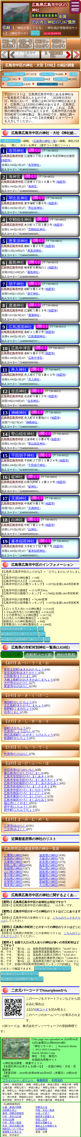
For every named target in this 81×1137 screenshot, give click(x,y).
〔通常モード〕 (10, 141)
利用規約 (57, 1080)
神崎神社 (19, 412)
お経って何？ (42, 1113)
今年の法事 (8, 1119)
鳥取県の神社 (48, 865)
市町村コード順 (39, 655)
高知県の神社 (13, 878)
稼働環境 (42, 1080)
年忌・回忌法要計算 (13, 1125)
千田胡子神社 (23, 455)
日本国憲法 (41, 1128)
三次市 (15, 829)
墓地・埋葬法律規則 (13, 1113)
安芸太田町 (24, 669)
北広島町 (24, 705)
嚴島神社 (16, 262)
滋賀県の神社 (48, 855)
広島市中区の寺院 (33, 79)
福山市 (17, 803)
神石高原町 (29, 735)
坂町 (15, 728)
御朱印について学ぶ (13, 1128)
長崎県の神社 (48, 882)
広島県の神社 (15, 84)
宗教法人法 (41, 1107)
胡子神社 (16, 284)
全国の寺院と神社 (14, 74)
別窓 (41, 628)
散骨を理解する (43, 1122)
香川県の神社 (13, 875)
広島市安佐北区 (30, 780)
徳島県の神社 (48, 872)
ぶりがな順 (12, 655)
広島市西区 (24, 793)
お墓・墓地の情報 (11, 1107)
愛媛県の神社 (48, 875)
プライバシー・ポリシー (18, 1080)
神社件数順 (66, 655)
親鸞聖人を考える (11, 1131)
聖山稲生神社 (23, 434)
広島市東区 (26, 796)
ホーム (35, 33)
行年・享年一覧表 (11, 1122)
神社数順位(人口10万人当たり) (19, 634)
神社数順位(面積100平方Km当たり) (22, 639)
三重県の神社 (13, 855)
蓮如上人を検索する (46, 1125)
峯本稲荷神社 (23, 541)
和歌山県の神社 (14, 865)
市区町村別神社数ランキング (19, 628)
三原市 (15, 825)
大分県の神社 (48, 885)
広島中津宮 (21, 348)
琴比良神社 (18, 198)
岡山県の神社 (48, 868)
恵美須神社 (18, 241)
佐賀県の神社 (13, 882)
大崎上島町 (29, 679)
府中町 (20, 810)
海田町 (18, 702)
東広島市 (23, 773)
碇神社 (17, 477)
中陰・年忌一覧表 (44, 1110)
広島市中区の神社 (47, 84)
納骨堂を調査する (44, 1116)
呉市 (12, 712)
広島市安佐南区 (32, 783)
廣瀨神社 (16, 305)
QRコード (41, 1009)
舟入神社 (19, 369)
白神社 (17, 520)
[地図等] (6, 160)
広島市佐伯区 (27, 786)
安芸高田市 (21, 673)
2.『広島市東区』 (54, 54)
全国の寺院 (47, 74)
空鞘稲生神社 (20, 220)
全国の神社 (61, 79)
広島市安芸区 (26, 776)
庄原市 (18, 731)
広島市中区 (24, 790)
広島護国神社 (20, 327)
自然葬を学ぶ (9, 1110)
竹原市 (17, 754)
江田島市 (18, 676)
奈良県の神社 (48, 862)
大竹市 (17, 683)
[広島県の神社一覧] (44, 141)
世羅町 (17, 738)
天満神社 (19, 498)
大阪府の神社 (48, 858)
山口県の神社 (13, 872)
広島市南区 (26, 800)
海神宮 (14, 177)
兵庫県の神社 (13, 862)
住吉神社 (19, 391)
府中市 (17, 806)
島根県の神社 (13, 868)
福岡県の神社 (48, 878)
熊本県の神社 (13, 885)
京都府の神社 (13, 858)
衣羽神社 (16, 150)
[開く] (34, 150)
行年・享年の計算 (11, 1116)
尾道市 (17, 686)
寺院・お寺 (41, 1119)
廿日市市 (20, 769)
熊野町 (18, 708)
